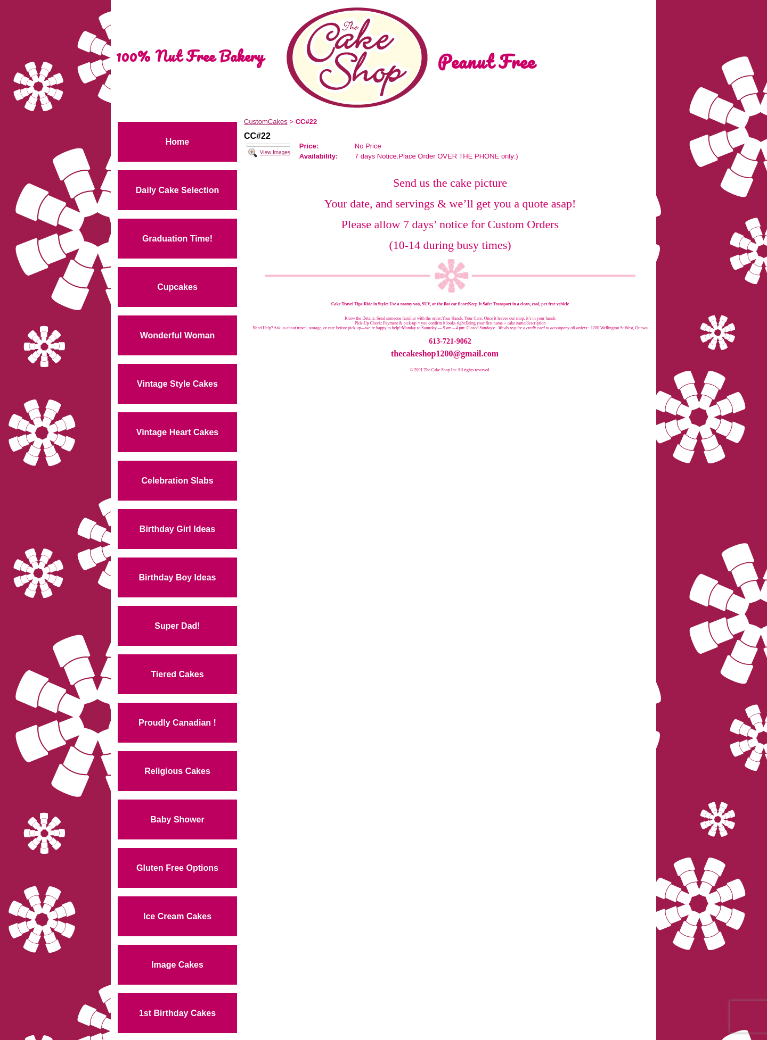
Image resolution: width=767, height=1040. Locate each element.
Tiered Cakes (177, 674)
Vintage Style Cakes (177, 383)
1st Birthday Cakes (177, 1013)
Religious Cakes (177, 771)
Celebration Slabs (177, 480)
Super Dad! (177, 625)
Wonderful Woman (177, 335)
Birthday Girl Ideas (177, 529)
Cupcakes (177, 287)
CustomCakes (266, 122)
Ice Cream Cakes (177, 916)
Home (177, 141)
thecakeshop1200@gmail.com (445, 353)
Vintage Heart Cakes (177, 432)
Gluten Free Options (177, 867)
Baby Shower (177, 819)
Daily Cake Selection (177, 190)
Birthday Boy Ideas (177, 577)
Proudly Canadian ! (177, 722)
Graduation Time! (177, 238)
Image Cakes (177, 964)
